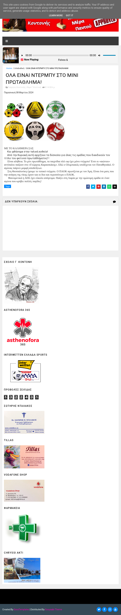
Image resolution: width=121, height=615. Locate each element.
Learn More (56, 15)
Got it (69, 15)
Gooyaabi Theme (53, 609)
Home (9, 68)
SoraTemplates (21, 609)
